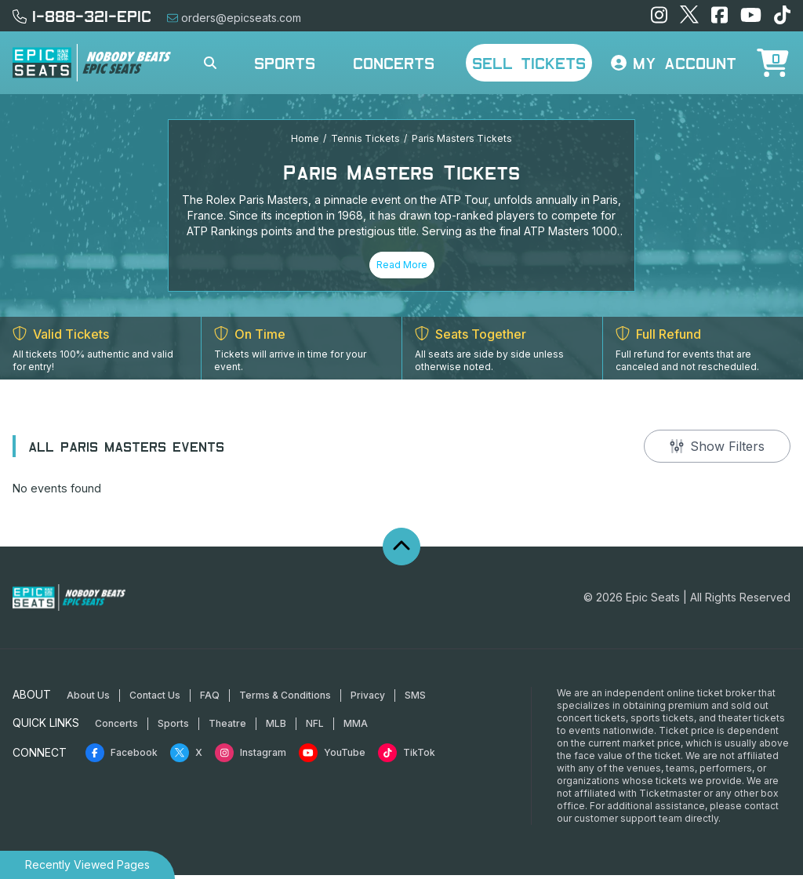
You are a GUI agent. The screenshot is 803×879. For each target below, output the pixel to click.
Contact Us (154, 699)
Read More (401, 265)
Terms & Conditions (285, 699)
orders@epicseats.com (234, 17)
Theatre (227, 727)
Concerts (393, 62)
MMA (355, 727)
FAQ (210, 699)
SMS (415, 699)
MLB (276, 727)
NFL (315, 727)
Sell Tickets (529, 62)
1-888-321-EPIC (82, 15)
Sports (284, 62)
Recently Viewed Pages (87, 864)
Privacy (368, 699)
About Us (88, 699)
